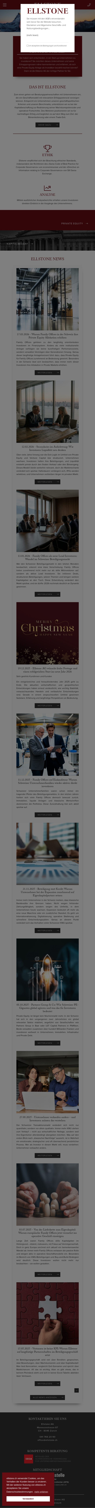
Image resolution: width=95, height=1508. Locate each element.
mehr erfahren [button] (41, 1492)
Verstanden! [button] (28, 1499)
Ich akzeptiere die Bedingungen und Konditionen (47, 46)
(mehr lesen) (32, 35)
